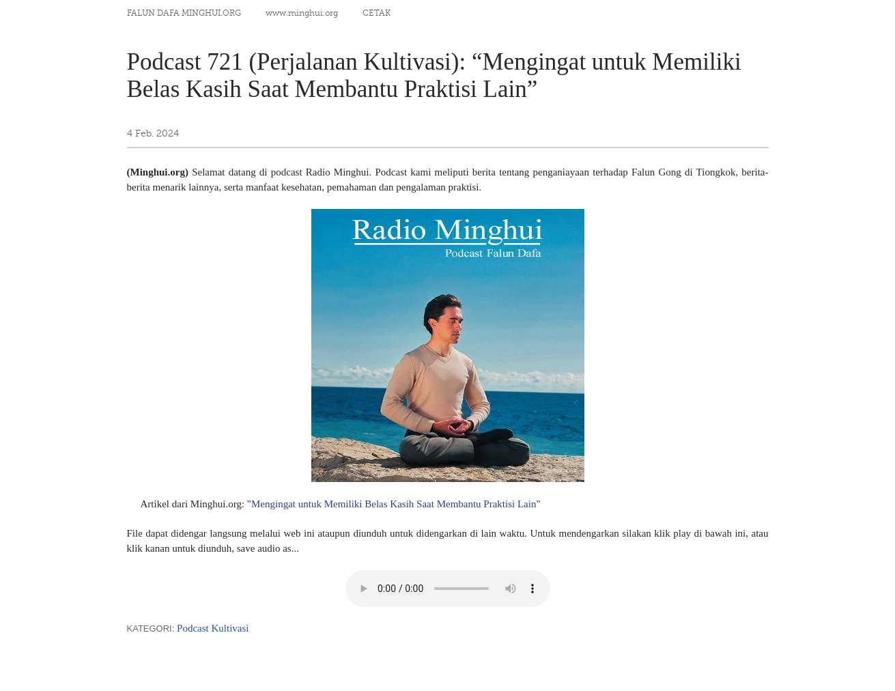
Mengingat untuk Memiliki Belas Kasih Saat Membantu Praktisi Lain (393, 503)
